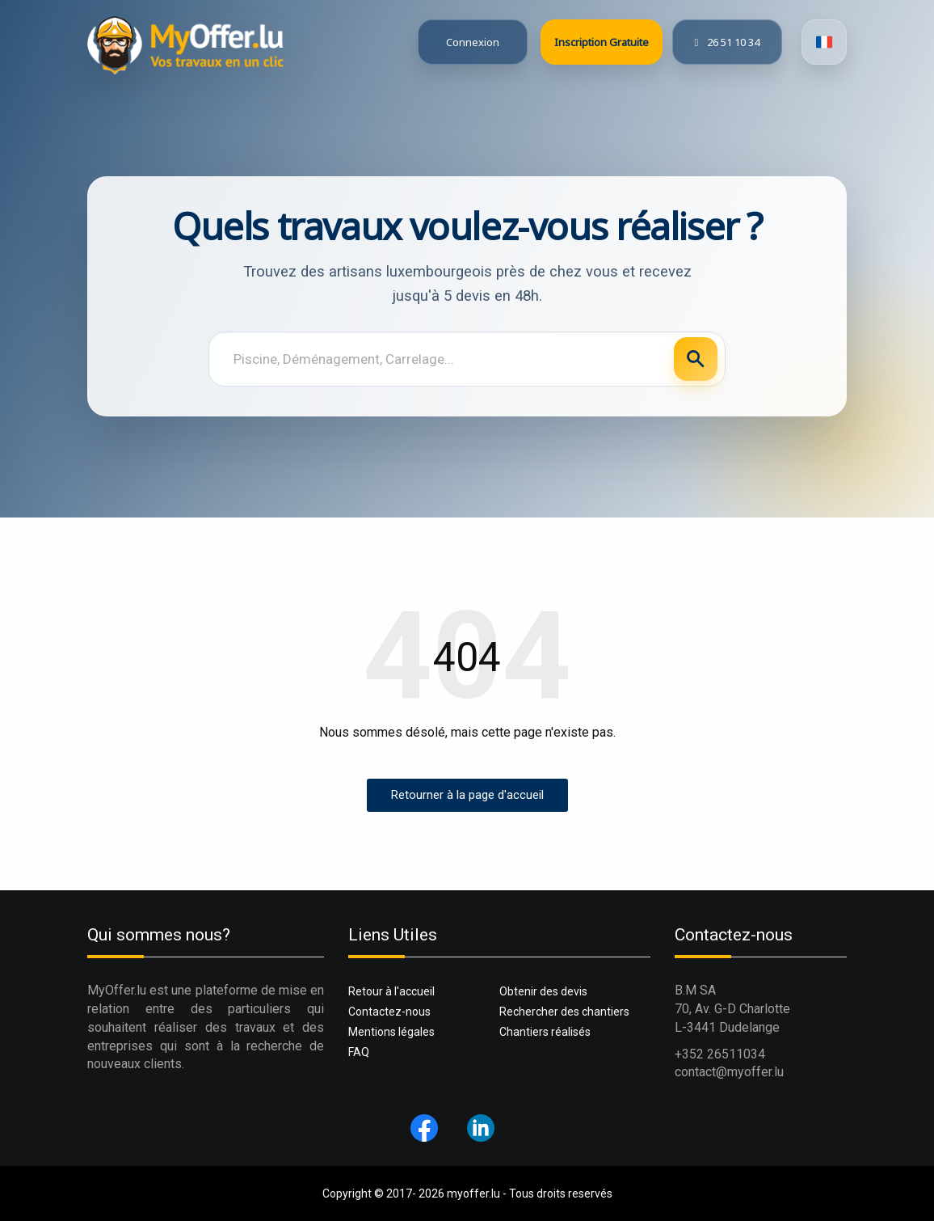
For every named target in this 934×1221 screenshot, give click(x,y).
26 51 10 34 (726, 42)
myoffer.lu (473, 1193)
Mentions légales (391, 1031)
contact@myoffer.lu (729, 1071)
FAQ (358, 1052)
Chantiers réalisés (545, 1031)
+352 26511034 (720, 1054)
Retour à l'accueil (391, 991)
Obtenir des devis (543, 991)
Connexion (472, 42)
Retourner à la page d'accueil (467, 795)
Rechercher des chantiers (564, 1011)
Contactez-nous (389, 1011)
